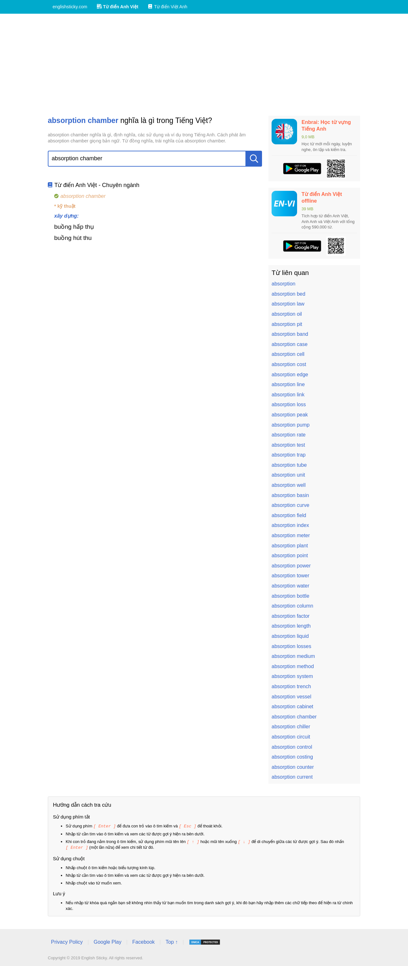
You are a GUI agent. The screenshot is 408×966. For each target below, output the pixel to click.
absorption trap (289, 455)
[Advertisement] (204, 64)
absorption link (288, 394)
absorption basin (290, 495)
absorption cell (288, 354)
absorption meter (291, 535)
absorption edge (290, 374)
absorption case (290, 344)
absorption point (290, 555)
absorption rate (289, 434)
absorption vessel (291, 696)
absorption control (292, 747)
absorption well (289, 485)
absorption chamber (294, 716)
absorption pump (291, 425)
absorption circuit (291, 736)
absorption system (292, 676)
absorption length (291, 626)
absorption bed (288, 294)
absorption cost (289, 364)
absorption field (289, 515)
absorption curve (290, 505)
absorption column (292, 606)
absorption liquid (290, 636)
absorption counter (293, 767)
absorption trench (291, 686)
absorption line (288, 384)
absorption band (290, 334)
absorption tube (289, 465)
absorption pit (287, 324)
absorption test (288, 445)
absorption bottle (290, 596)
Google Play (107, 941)
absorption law (288, 303)
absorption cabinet (292, 706)
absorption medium (293, 656)
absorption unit (288, 475)
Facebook (143, 941)
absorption (283, 283)
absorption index (290, 525)
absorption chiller (291, 726)
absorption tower (290, 575)
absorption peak (290, 414)
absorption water (290, 585)
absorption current (292, 777)
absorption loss (289, 404)
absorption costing (292, 757)
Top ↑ (171, 941)
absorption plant (290, 545)
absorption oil (287, 314)
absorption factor (291, 616)
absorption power (291, 565)
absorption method (293, 666)
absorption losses (291, 646)
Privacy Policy (67, 941)
